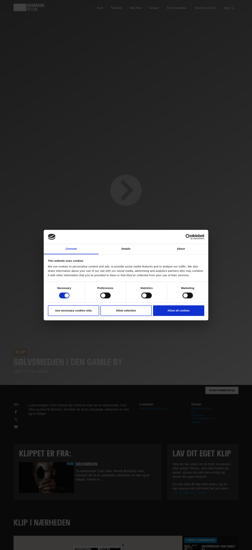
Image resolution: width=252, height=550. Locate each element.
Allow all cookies (179, 310)
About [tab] (181, 248)
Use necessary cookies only (73, 310)
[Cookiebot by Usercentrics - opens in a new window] (188, 236)
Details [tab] (126, 248)
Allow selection (126, 310)
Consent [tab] (71, 248)
